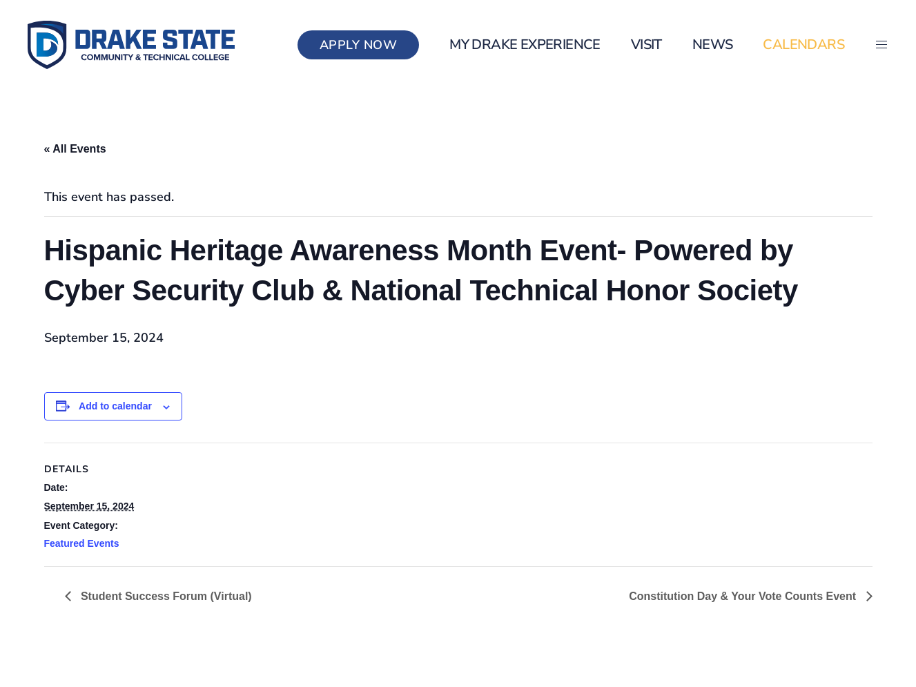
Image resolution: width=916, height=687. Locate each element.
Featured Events (81, 543)
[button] (881, 45)
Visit (646, 44)
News (712, 44)
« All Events (75, 149)
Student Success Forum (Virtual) (165, 596)
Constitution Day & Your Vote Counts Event (744, 596)
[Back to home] (131, 45)
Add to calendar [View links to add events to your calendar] (115, 406)
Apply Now (359, 45)
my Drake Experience (525, 44)
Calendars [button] (803, 44)
